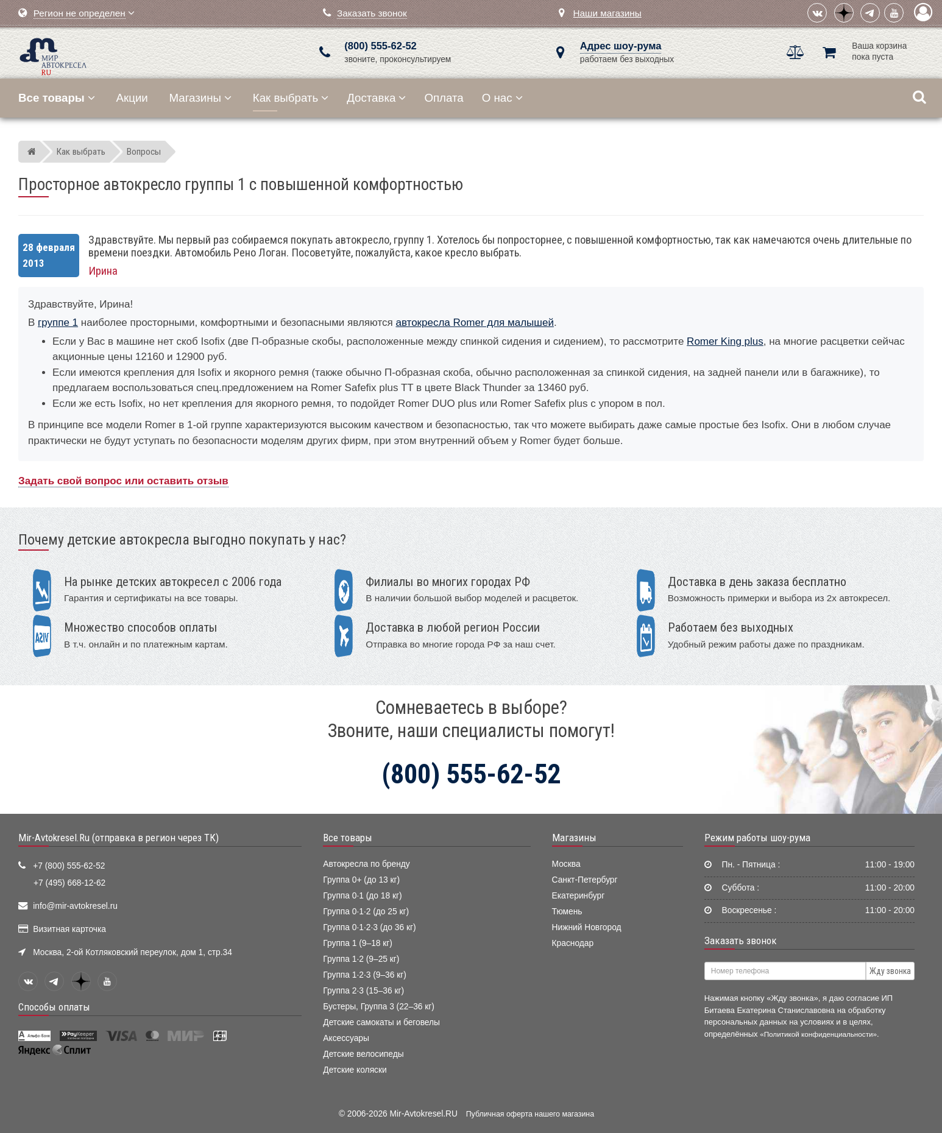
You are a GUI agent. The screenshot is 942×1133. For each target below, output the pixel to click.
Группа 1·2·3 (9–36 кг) (364, 974)
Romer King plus (725, 341)
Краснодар (573, 943)
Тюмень (567, 911)
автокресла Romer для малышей (474, 322)
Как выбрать (290, 97)
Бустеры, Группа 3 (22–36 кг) (378, 1006)
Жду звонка (890, 971)
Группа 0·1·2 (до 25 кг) (366, 911)
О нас (502, 97)
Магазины (200, 97)
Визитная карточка (69, 929)
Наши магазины (607, 13)
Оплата (443, 97)
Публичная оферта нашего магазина (530, 1114)
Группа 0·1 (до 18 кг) (362, 895)
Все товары (347, 837)
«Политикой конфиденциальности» (818, 1034)
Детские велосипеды (363, 1054)
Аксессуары (346, 1038)
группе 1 (58, 322)
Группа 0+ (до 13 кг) (361, 879)
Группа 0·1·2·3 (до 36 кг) (369, 927)
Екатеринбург (578, 895)
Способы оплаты (54, 1007)
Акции (132, 97)
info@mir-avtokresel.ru (75, 906)
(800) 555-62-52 (380, 46)
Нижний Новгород (587, 927)
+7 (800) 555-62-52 (69, 865)
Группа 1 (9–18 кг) (357, 943)
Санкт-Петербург (585, 879)
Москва (566, 864)
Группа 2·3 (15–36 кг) (363, 990)
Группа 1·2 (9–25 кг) (361, 959)
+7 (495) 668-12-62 (69, 883)
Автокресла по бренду (366, 864)
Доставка (376, 97)
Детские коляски (354, 1070)
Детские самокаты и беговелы (381, 1022)
